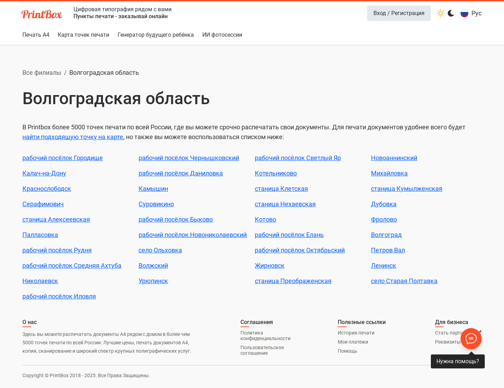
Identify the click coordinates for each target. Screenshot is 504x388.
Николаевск (40, 281)
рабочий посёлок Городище (62, 157)
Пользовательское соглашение (262, 350)
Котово (265, 219)
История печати (356, 333)
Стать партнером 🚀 (458, 333)
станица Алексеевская (56, 219)
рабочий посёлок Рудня (57, 250)
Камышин (153, 188)
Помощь (347, 351)
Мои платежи (353, 342)
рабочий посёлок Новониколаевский (193, 234)
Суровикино (156, 204)
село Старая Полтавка (404, 281)
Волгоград (386, 234)
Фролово (384, 219)
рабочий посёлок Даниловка (181, 173)
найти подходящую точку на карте (72, 137)
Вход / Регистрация (399, 13)
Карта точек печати (83, 34)
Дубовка (384, 204)
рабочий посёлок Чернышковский (189, 157)
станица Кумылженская (406, 188)
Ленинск (383, 265)
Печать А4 (35, 34)
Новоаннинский (394, 157)
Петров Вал (388, 250)
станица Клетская (281, 188)
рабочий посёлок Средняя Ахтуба (71, 265)
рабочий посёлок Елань (289, 234)
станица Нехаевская (285, 204)
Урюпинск (153, 281)
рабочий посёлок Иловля (59, 296)
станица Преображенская (293, 281)
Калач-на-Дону (44, 173)
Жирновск (270, 265)
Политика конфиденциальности (265, 335)
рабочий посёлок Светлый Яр (298, 157)
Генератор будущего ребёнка (156, 34)
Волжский (153, 265)
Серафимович (43, 204)
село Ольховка (160, 250)
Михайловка (389, 173)
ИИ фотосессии (222, 34)
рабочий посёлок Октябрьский (300, 250)
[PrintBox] (42, 15)
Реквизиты (448, 342)
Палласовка (40, 234)
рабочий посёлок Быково (176, 219)
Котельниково (276, 173)
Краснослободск (46, 188)
